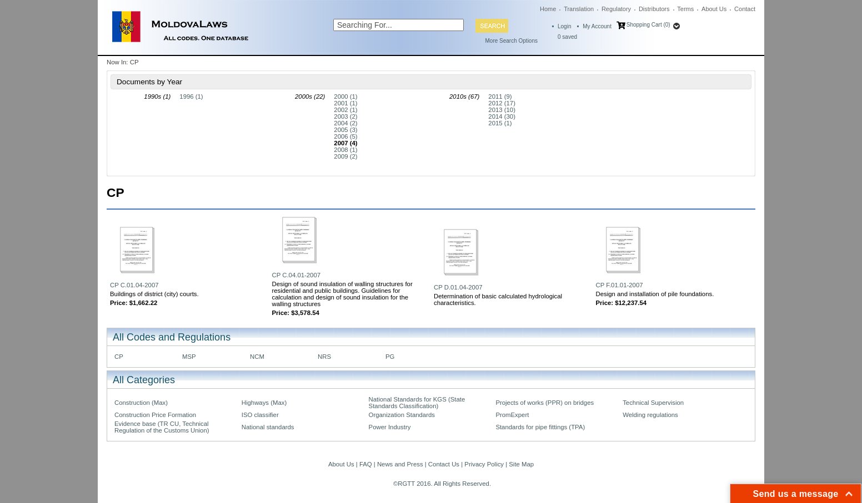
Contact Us (443, 464)
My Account (597, 26)
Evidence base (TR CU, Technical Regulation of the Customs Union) (161, 427)
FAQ (365, 464)
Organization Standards (402, 414)
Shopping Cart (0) (648, 25)
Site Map (521, 464)
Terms (685, 9)
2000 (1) (345, 96)
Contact (744, 9)
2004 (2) (345, 123)
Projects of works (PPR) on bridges (544, 402)
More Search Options (511, 41)
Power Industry (390, 427)
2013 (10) (501, 109)
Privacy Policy (484, 464)
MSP (189, 356)
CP (118, 356)
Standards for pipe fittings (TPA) (540, 427)
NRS (324, 356)
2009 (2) (345, 156)
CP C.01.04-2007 (134, 285)
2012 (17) (501, 103)
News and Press (400, 464)
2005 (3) (345, 129)
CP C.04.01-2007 (296, 275)
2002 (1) (345, 109)
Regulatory (616, 9)
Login (564, 26)
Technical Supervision (653, 402)
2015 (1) (500, 123)
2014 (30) (501, 116)
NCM (257, 356)
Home (548, 9)
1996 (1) (191, 96)
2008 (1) (345, 149)
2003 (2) (345, 116)
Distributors (654, 9)
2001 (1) (345, 103)
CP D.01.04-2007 (458, 287)
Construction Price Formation (155, 414)
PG (389, 356)
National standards (268, 427)
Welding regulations (650, 414)
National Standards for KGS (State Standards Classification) (417, 402)
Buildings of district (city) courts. (154, 294)
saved (567, 37)
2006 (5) (345, 136)
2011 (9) (500, 96)
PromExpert (512, 414)
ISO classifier (260, 414)
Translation (579, 9)
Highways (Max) (264, 402)
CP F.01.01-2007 (619, 285)
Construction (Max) (141, 402)
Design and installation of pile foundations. (655, 294)
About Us (713, 9)
